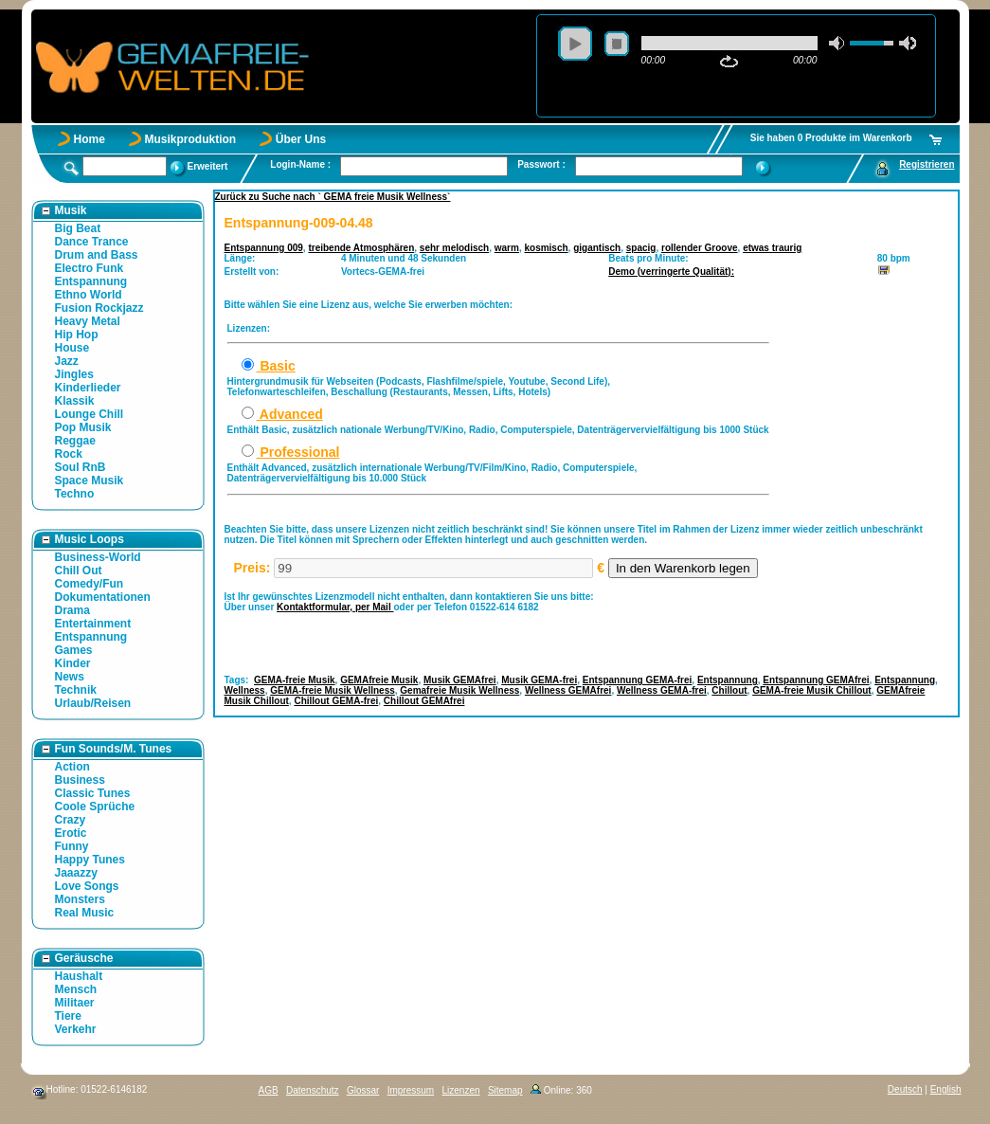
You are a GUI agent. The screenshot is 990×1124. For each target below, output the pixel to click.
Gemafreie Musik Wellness (459, 690)
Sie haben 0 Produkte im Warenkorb (831, 138)
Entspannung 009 (264, 248)
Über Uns (301, 139)
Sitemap (505, 1090)
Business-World (98, 557)
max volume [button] (907, 43)
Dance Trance (92, 241)
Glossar (363, 1090)
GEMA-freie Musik (294, 680)
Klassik (75, 401)
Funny (72, 846)
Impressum (410, 1090)
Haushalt (79, 976)
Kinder (73, 663)
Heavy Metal (87, 321)
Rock (68, 454)
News (69, 676)
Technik (76, 690)
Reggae (75, 440)
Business (80, 780)
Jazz (67, 361)
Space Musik (89, 480)
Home (89, 139)
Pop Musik (83, 427)
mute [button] (837, 43)
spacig (641, 248)
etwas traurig (772, 248)
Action (72, 766)
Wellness (245, 690)
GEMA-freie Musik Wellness (332, 690)
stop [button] (616, 43)
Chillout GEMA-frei (336, 701)
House (72, 347)
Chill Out (78, 570)
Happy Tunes (90, 859)
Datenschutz (312, 1090)
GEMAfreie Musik (379, 680)
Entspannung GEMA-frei (638, 680)
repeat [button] (729, 61)
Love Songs (87, 886)
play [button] (575, 44)
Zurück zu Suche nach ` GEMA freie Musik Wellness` (333, 196)
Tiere (68, 1016)
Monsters (80, 899)
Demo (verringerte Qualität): (671, 271)
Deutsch (905, 1089)
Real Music (85, 912)
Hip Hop (77, 334)
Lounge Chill (89, 414)
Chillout (729, 690)
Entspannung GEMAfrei (816, 680)
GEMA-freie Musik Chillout (812, 690)
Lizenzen (461, 1090)
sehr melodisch (454, 248)
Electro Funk (89, 268)
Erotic (71, 833)
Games (74, 650)
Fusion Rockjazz (99, 308)
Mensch (76, 989)
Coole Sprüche (95, 806)
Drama (72, 610)
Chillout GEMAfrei (424, 701)
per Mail (374, 607)
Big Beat (78, 228)
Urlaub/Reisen (93, 703)
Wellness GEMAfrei (568, 690)
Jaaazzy (76, 872)
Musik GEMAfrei (459, 680)
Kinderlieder (88, 387)
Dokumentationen (103, 597)
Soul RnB (80, 467)
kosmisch (545, 248)
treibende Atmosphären (361, 248)
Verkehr (76, 1029)
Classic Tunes (93, 793)
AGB (269, 1090)
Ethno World (88, 294)
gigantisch (597, 248)
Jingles (74, 374)
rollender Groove (699, 248)
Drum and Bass (96, 255)
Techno (75, 493)
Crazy (70, 819)
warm (507, 248)
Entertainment (93, 623)
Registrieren (926, 164)
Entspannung (91, 281)
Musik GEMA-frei (539, 680)
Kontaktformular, (316, 607)
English (946, 1089)
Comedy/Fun (89, 583)
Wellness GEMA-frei (662, 690)
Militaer (75, 1002)
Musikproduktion (191, 139)
